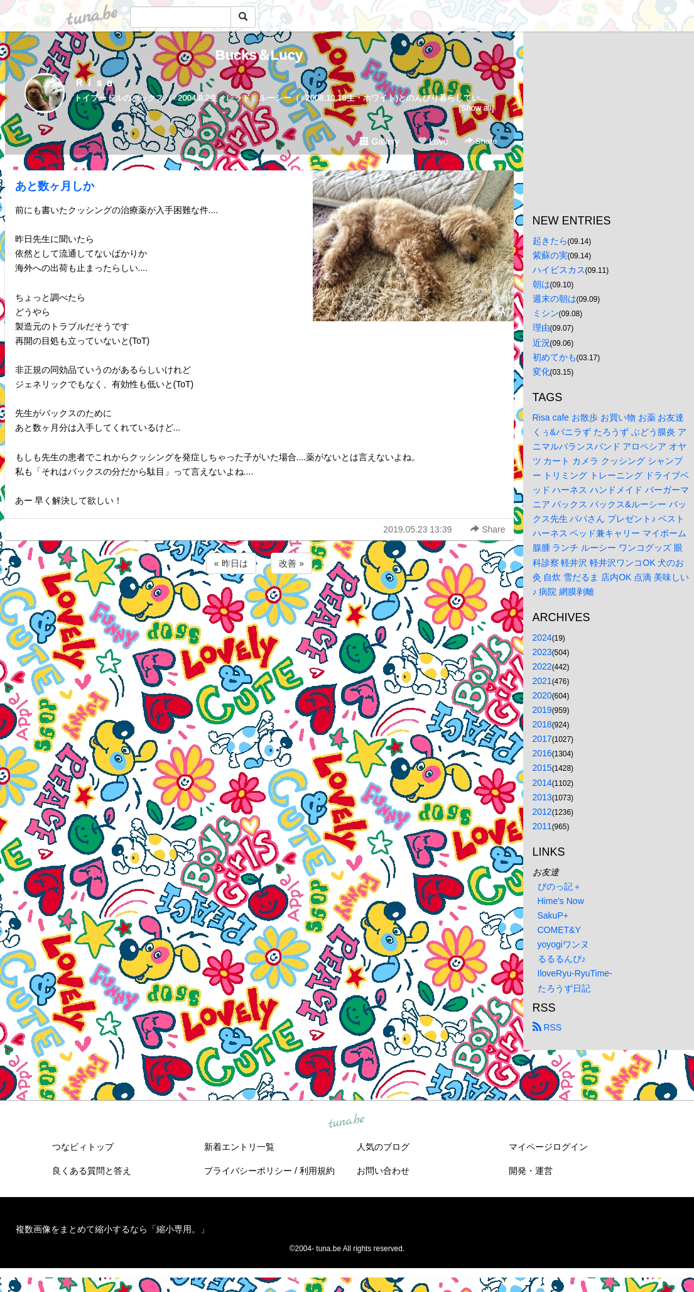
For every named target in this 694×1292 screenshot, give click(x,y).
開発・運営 (531, 1171)
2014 (542, 783)
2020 (542, 695)
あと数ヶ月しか (54, 186)
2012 (542, 812)
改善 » (291, 563)
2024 (542, 637)
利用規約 (317, 1171)
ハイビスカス (559, 270)
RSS (547, 1027)
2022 (542, 666)
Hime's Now (561, 901)
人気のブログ (383, 1147)
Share (481, 141)
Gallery (379, 141)
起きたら (550, 241)
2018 (542, 724)
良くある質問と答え (91, 1171)
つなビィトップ (83, 1147)
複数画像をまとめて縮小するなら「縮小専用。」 (112, 1229)
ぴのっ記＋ (560, 886)
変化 (541, 372)
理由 (541, 328)
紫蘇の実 (550, 255)
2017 (542, 739)
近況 (541, 343)
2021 (542, 681)
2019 (542, 710)
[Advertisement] (259, 610)
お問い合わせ (383, 1171)
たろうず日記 (564, 988)
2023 (542, 652)
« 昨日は (231, 563)
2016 (542, 753)
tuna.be (346, 1121)
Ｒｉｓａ (94, 82)
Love (433, 141)
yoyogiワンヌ (563, 944)
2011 (542, 826)
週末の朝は (555, 299)
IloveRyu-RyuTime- (575, 973)
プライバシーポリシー (248, 1171)
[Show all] (476, 108)
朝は (541, 284)
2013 (542, 797)
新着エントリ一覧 (239, 1147)
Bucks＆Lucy (259, 55)
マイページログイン (548, 1147)
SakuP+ (553, 915)
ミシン (546, 313)
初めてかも (555, 357)
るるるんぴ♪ (562, 959)
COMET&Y (559, 930)
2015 (542, 768)
